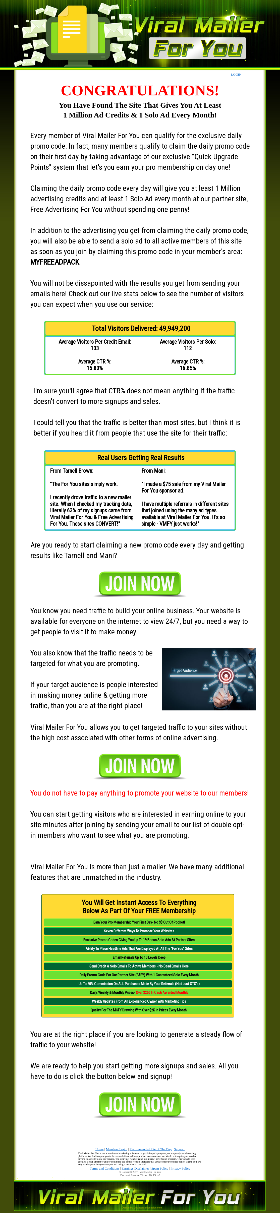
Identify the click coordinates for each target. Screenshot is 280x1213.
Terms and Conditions (105, 1168)
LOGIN (236, 74)
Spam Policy (159, 1168)
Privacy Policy (180, 1168)
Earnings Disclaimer (135, 1168)
